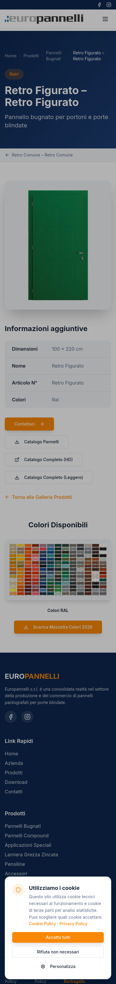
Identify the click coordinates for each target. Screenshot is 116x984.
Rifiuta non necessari (58, 951)
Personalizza (58, 966)
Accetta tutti (58, 937)
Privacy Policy (74, 923)
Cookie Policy (42, 923)
